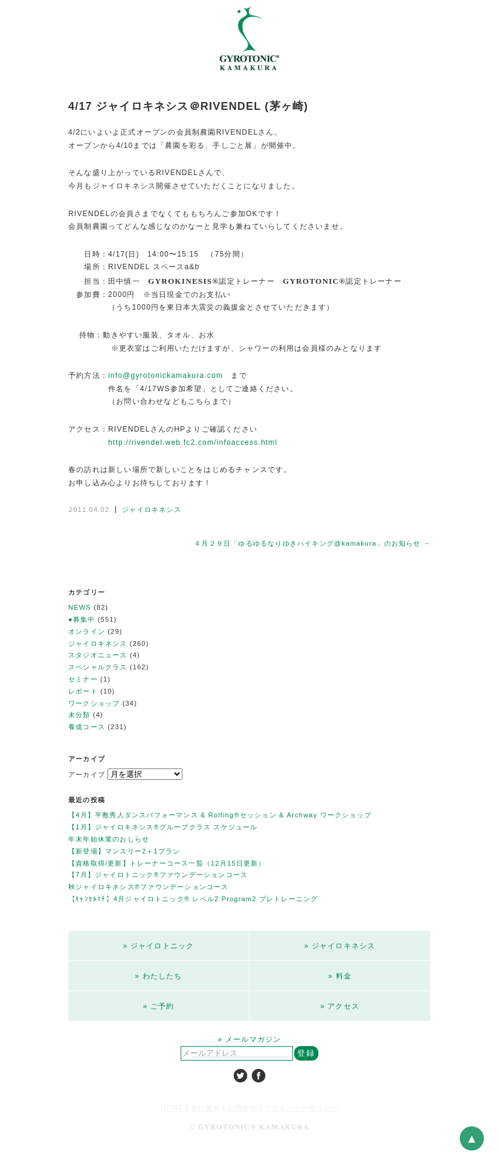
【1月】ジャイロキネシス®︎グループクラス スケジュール (163, 827)
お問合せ (242, 1107)
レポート (83, 691)
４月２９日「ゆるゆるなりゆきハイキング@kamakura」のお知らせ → (312, 543)
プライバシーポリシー (301, 1107)
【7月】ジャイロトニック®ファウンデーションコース (158, 874)
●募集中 (81, 619)
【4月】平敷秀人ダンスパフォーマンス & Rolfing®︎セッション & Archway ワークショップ (220, 815)
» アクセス (339, 1006)
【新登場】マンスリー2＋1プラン (124, 851)
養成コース (86, 726)
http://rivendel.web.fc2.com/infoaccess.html (192, 442)
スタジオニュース (97, 655)
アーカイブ (86, 774)
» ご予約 (158, 1006)
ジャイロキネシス (151, 509)
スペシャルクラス (97, 667)
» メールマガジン (250, 1039)
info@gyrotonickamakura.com (165, 375)
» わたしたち (158, 976)
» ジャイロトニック (158, 946)
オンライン (86, 631)
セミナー (83, 679)
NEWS (79, 607)
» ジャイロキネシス (339, 946)
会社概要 (206, 1107)
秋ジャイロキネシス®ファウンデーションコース (148, 886)
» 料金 (340, 976)
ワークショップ (94, 703)
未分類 (79, 714)
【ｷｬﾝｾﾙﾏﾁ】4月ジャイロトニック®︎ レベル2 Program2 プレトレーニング (193, 898)
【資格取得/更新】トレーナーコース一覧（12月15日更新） (166, 863)
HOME (172, 1107)
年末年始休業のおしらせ (108, 839)
